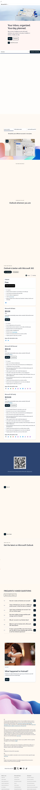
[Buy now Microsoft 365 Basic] (7, 319)
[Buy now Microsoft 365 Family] (7, 405)
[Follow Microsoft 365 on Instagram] (24, 768)
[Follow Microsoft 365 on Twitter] (18, 768)
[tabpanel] (20, 145)
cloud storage (11, 296)
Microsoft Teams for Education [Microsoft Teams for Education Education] (31, 781)
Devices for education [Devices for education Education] (30, 779)
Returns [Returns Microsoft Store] (15, 783)
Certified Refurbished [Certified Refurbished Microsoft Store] (17, 787)
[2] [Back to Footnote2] (4, 727)
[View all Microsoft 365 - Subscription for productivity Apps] (7, 487)
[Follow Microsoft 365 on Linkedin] (15, 768)
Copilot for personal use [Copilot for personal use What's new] (4, 785)
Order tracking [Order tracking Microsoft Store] (16, 785)
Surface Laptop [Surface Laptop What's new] (3, 779)
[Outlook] (6, 340)
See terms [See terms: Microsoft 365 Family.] (10, 402)
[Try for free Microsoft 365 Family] (14, 405)
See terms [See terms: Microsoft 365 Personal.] (10, 354)
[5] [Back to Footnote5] (4, 749)
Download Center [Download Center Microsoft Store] (16, 779)
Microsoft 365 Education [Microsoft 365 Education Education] (30, 783)
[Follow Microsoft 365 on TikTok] (26, 768)
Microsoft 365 (4, 4)
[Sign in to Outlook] (10, 38)
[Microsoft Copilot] (6, 389)
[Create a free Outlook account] (10, 285)
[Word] (8, 389)
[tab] (20, 129)
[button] (14, 51)
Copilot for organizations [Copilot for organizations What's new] (5, 783)
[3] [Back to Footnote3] (4, 737)
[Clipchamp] (30, 389)
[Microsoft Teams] (25, 389)
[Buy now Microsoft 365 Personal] (7, 357)
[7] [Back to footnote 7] (4, 758)
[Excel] (11, 389)
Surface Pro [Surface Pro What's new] (3, 777)
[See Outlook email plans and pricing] (35, 51)
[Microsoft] (19, 1)
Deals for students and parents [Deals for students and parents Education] (31, 789)
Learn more (19, 735)
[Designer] (28, 389)
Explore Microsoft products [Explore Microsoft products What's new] (5, 789)
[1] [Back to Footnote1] (4, 719)
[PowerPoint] (13, 389)
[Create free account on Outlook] (13, 43)
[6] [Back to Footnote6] (4, 753)
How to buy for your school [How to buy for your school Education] (31, 785)
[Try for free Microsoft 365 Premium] (14, 357)
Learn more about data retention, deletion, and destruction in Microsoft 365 (20, 725)
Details (16, 740)
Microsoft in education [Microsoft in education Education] (30, 777)
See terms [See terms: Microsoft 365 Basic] (7, 316)
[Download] (16, 38)
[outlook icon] (6, 303)
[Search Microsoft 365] (1, 2)
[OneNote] (18, 389)
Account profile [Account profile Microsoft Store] (16, 777)
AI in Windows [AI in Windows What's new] (3, 787)
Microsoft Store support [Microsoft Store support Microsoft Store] (17, 781)
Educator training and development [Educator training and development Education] (32, 787)
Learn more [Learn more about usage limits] (6, 756)
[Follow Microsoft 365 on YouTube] (21, 768)
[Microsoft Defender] (23, 389)
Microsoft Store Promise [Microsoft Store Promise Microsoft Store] (17, 789)
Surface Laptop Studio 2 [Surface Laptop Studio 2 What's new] (4, 781)
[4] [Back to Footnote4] (4, 743)
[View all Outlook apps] (8, 534)
